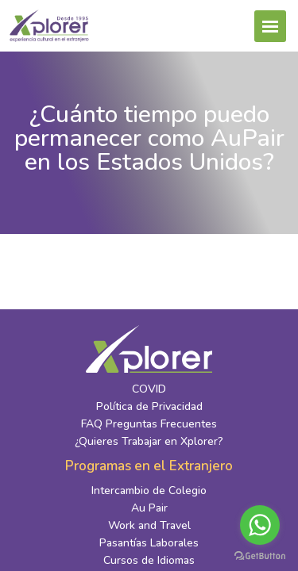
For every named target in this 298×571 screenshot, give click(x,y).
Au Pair (149, 507)
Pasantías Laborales (149, 542)
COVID (149, 389)
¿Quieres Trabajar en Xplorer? (149, 441)
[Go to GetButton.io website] (259, 555)
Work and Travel (149, 525)
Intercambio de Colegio (149, 490)
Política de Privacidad (149, 406)
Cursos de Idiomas (149, 560)
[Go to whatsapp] (260, 525)
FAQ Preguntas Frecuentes (149, 423)
